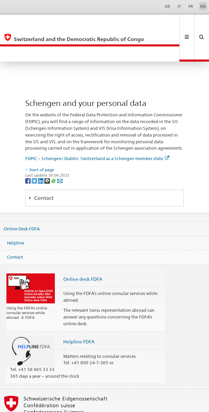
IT (179, 6)
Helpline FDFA (79, 311)
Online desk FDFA (82, 248)
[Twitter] (35, 149)
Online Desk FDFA (22, 198)
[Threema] (47, 149)
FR (190, 6)
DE (167, 6)
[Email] (60, 149)
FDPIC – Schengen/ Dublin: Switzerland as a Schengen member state (97, 127)
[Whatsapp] (54, 149)
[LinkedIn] (41, 149)
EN (203, 6)
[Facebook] (28, 149)
